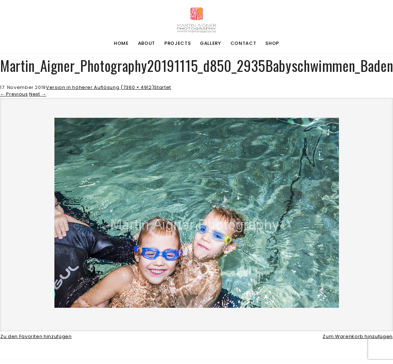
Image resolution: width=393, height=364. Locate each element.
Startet (162, 87)
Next (37, 94)
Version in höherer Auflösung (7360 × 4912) (100, 87)
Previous (14, 94)
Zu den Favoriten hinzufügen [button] (36, 336)
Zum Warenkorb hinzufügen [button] (358, 336)
